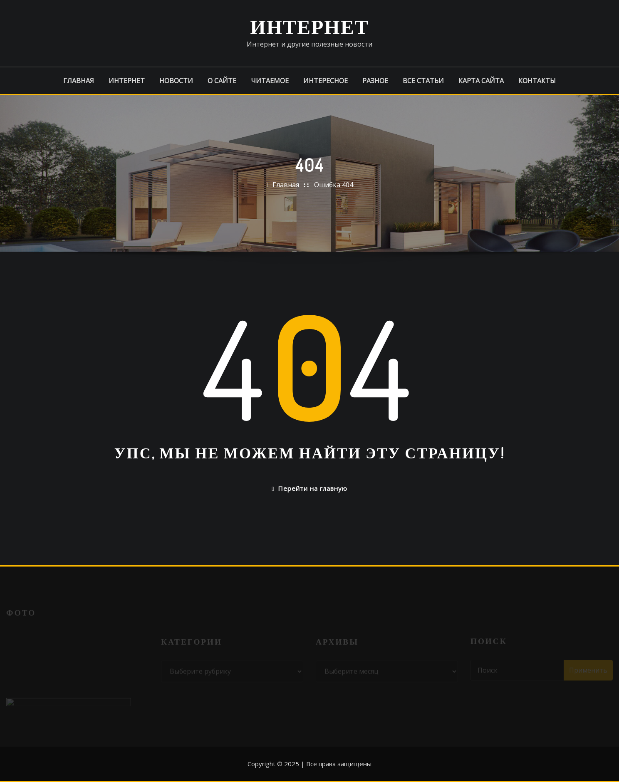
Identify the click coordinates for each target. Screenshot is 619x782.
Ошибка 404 (333, 184)
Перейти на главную (309, 488)
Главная (78, 80)
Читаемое (270, 80)
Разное (375, 80)
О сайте (222, 80)
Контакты (537, 80)
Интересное (325, 80)
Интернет (309, 26)
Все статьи (423, 80)
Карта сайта (481, 80)
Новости (176, 80)
